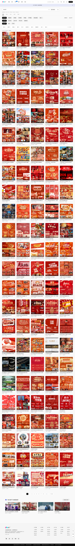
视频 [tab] (3, 14)
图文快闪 (17, 12)
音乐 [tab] (10, 14)
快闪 (6, 12)
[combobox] (9, 2)
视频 (9, 1)
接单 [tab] (14, 14)
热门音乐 (48, 529)
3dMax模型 (36, 17)
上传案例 (55, 529)
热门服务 (62, 531)
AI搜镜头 (55, 531)
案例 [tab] (18, 14)
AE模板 (15, 17)
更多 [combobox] (25, 1)
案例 (22, 1)
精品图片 (42, 531)
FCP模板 (29, 17)
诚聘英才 (68, 531)
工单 (73, 536)
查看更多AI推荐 (66, 499)
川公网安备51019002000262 (36, 544)
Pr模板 (25, 17)
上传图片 (42, 529)
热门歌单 (48, 533)
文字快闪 (10, 12)
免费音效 (48, 531)
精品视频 (35, 531)
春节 (8, 12)
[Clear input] (49, 9)
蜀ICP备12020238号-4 (29, 544)
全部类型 (4, 17)
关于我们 (68, 529)
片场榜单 (55, 533)
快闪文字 (14, 12)
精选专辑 (35, 533)
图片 (12, 1)
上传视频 (35, 529)
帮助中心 (68, 533)
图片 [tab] (7, 14)
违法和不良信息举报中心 (58, 544)
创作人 (62, 533)
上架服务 (62, 529)
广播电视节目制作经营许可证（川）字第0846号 (48, 544)
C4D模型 (19, 17)
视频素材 (9, 17)
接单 (19, 1)
